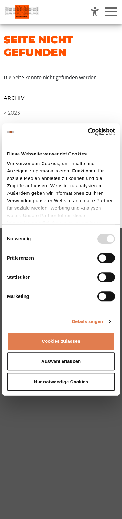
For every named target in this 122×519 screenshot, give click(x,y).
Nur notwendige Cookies (61, 381)
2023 (14, 113)
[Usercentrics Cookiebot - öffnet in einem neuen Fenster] (88, 132)
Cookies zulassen (61, 341)
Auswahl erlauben (61, 361)
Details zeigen (87, 321)
